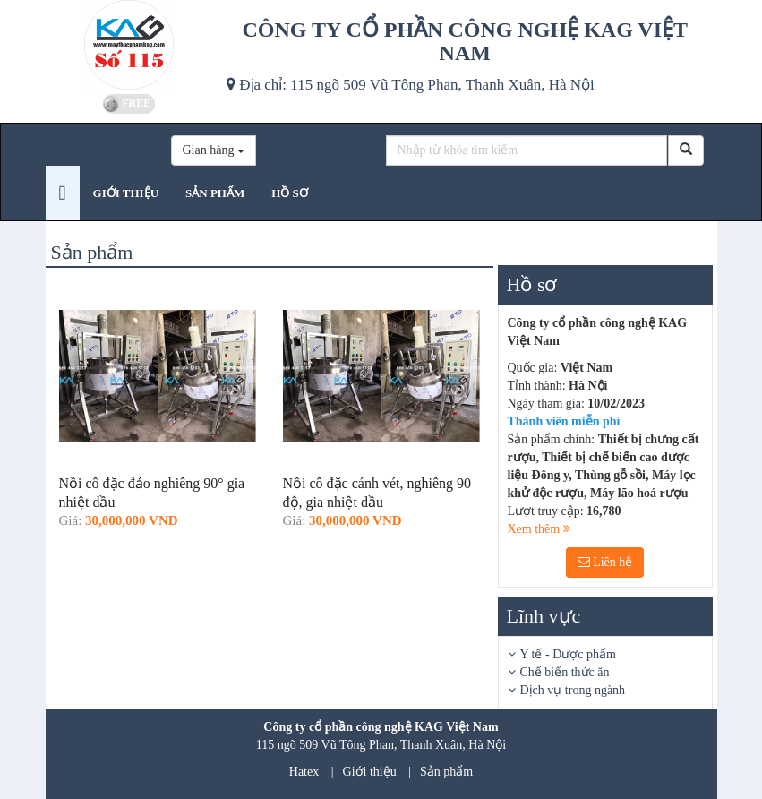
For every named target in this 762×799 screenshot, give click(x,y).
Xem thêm (539, 529)
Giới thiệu (370, 771)
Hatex (304, 771)
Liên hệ (605, 562)
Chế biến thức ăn (565, 672)
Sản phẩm (446, 771)
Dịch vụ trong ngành (573, 690)
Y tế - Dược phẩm (568, 654)
